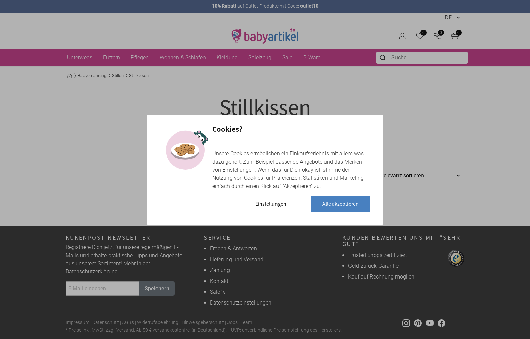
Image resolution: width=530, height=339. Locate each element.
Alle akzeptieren (340, 203)
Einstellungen (270, 203)
